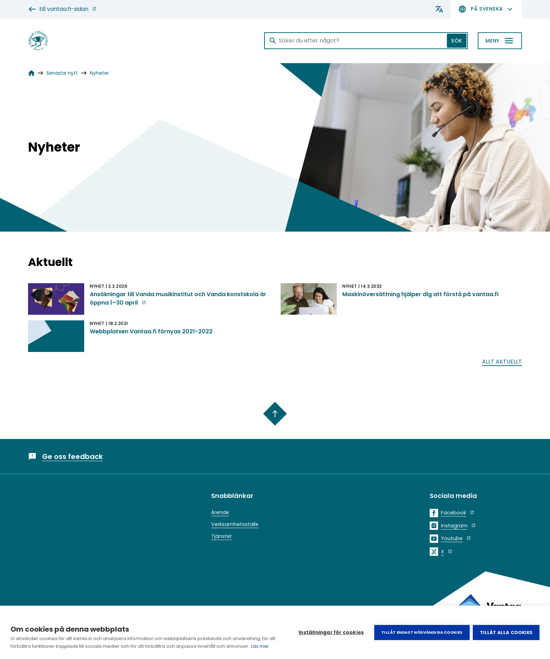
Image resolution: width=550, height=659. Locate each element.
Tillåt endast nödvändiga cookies (421, 632)
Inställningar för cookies (331, 632)
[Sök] (366, 40)
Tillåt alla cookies (506, 632)
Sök (456, 40)
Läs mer (260, 646)
